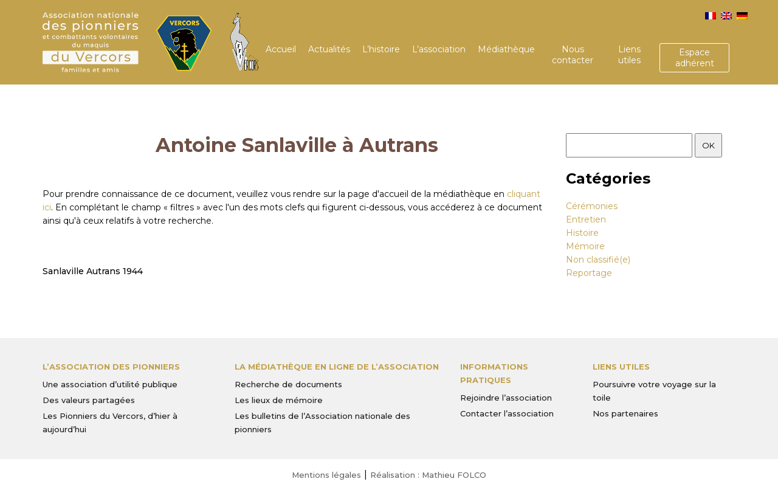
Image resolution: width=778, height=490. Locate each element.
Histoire (582, 232)
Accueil (281, 49)
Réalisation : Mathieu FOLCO (428, 475)
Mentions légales (326, 475)
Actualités (329, 49)
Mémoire (585, 246)
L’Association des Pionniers (111, 366)
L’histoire (381, 49)
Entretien (586, 219)
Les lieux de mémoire (279, 400)
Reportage (589, 272)
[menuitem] (710, 15)
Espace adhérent (694, 58)
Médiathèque (506, 49)
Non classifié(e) (598, 259)
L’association (439, 49)
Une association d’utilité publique (110, 384)
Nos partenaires (625, 413)
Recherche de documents (288, 384)
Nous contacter (572, 55)
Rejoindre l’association (506, 397)
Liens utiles (629, 55)
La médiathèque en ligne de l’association (337, 366)
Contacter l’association (507, 413)
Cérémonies (592, 206)
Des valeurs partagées (89, 400)
